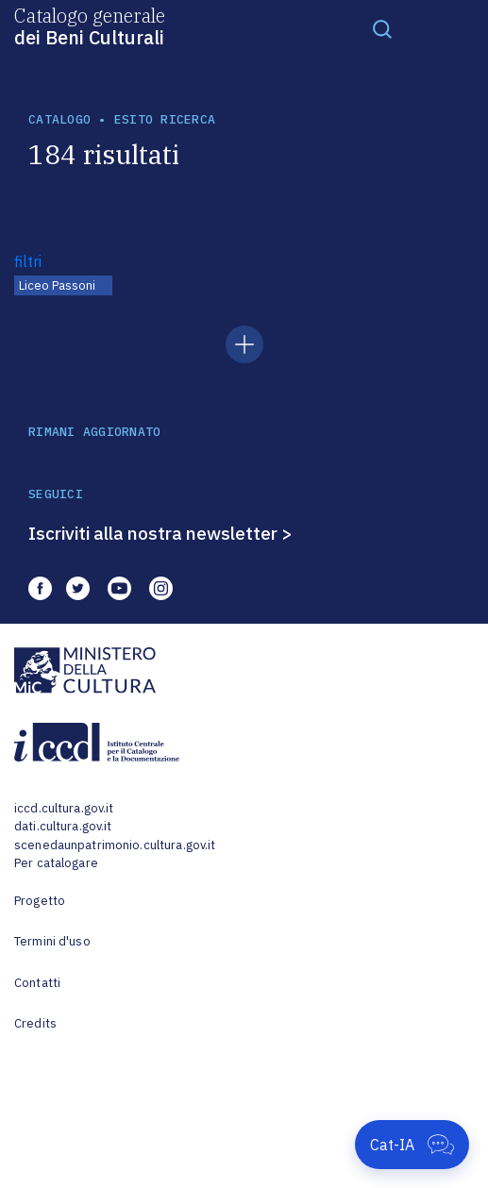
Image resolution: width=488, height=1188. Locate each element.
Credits (35, 1023)
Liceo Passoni (57, 285)
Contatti (37, 983)
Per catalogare (56, 863)
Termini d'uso (52, 941)
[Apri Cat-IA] (412, 1144)
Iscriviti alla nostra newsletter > (160, 533)
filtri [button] (28, 261)
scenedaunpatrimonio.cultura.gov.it (114, 845)
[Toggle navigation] (382, 28)
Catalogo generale (89, 25)
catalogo (59, 119)
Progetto (39, 901)
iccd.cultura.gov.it (63, 808)
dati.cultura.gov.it (62, 826)
